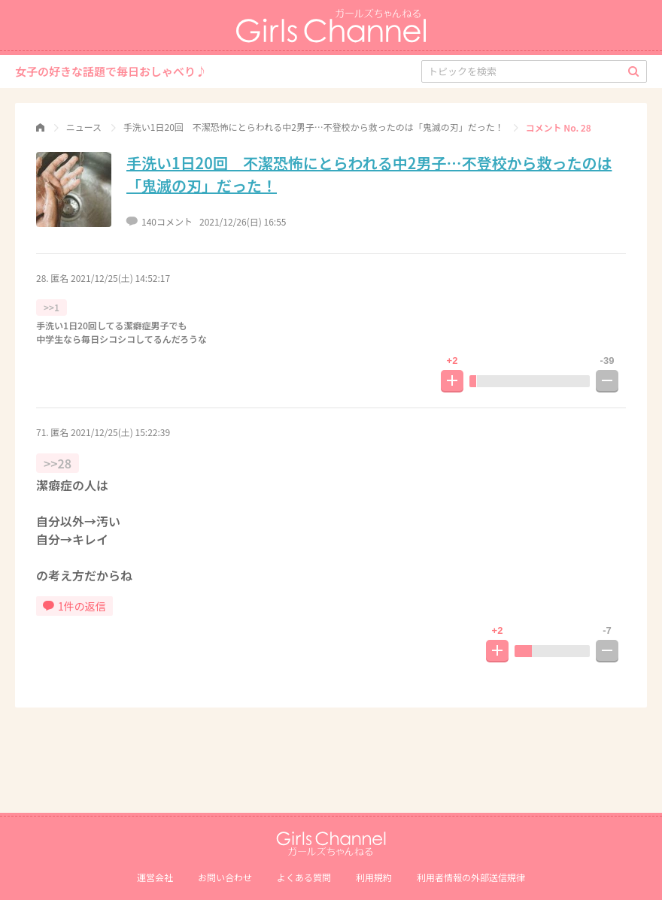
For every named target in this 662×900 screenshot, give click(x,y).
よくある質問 (304, 877)
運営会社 (155, 877)
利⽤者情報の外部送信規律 (471, 877)
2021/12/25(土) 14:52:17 (120, 277)
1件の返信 (74, 606)
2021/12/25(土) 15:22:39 (120, 432)
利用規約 (374, 877)
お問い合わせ (225, 877)
